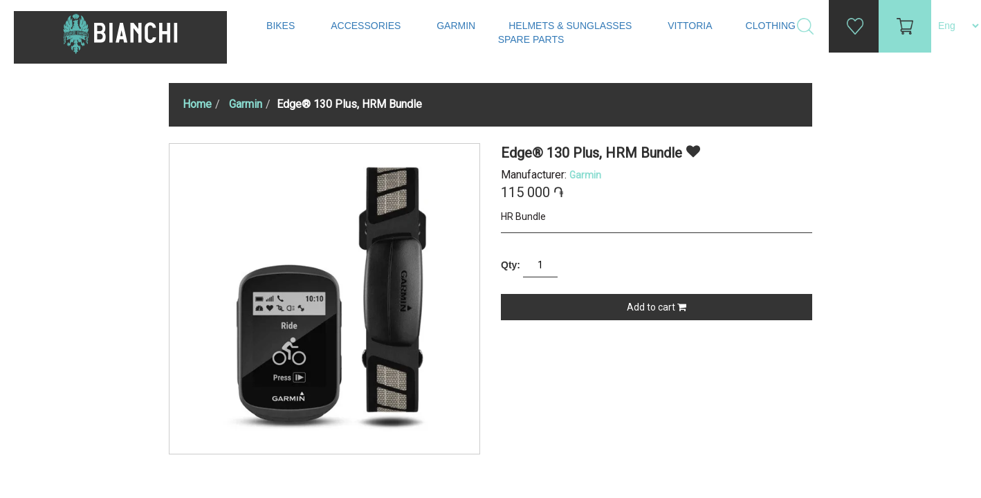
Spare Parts (532, 39)
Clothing (772, 25)
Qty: (510, 264)
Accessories (367, 25)
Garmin (456, 25)
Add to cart (656, 307)
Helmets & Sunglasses (571, 25)
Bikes (281, 25)
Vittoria (690, 25)
